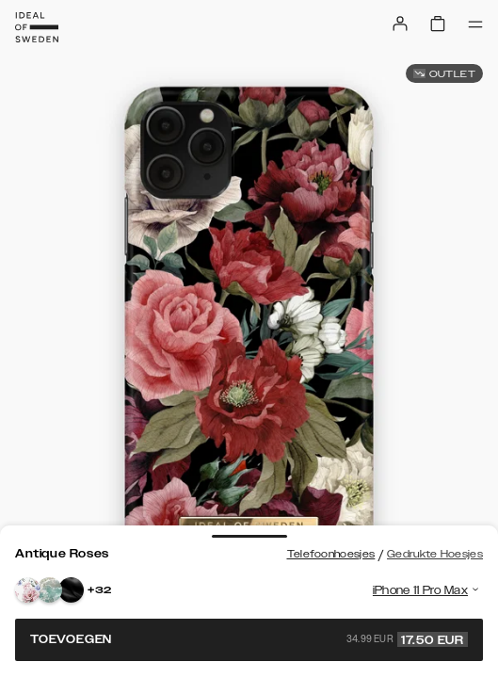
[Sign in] (400, 23)
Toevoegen (249, 639)
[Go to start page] (36, 27)
